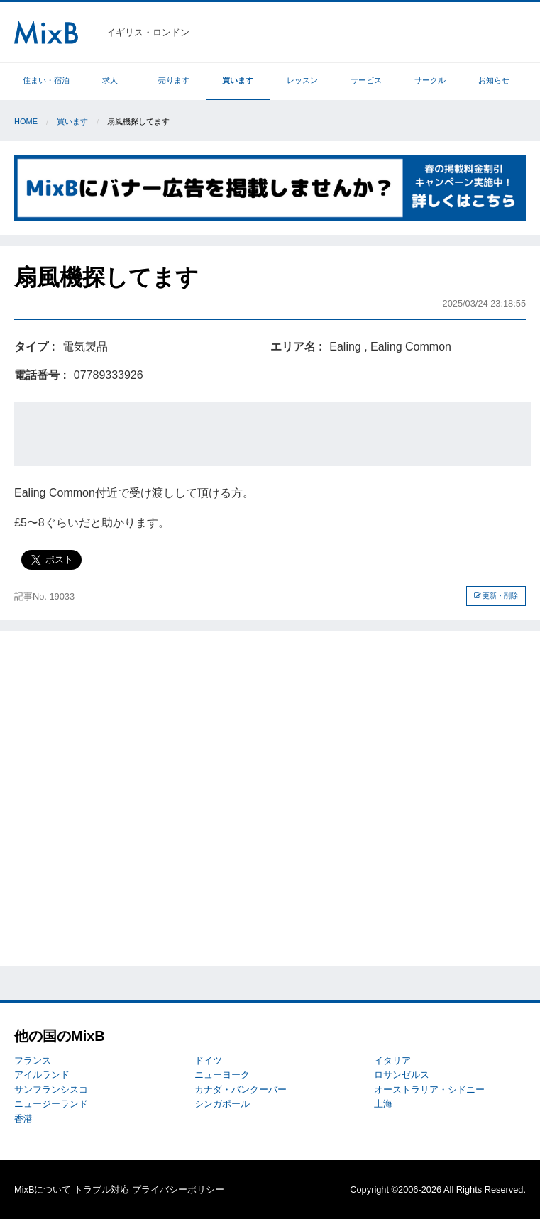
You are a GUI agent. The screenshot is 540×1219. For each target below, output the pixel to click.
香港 (23, 1118)
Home (26, 121)
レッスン (302, 80)
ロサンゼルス (401, 1074)
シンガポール (222, 1103)
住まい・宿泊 (46, 80)
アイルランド (42, 1074)
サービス (366, 80)
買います (237, 80)
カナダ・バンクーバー (240, 1089)
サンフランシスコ (51, 1089)
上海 (383, 1103)
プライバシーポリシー (178, 1189)
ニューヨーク (222, 1074)
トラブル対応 (101, 1189)
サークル (430, 80)
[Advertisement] (272, 434)
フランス (32, 1060)
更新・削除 (496, 596)
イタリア (392, 1060)
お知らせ (493, 80)
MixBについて (42, 1189)
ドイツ (208, 1060)
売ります (173, 80)
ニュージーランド (51, 1103)
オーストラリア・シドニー (429, 1089)
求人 (110, 80)
